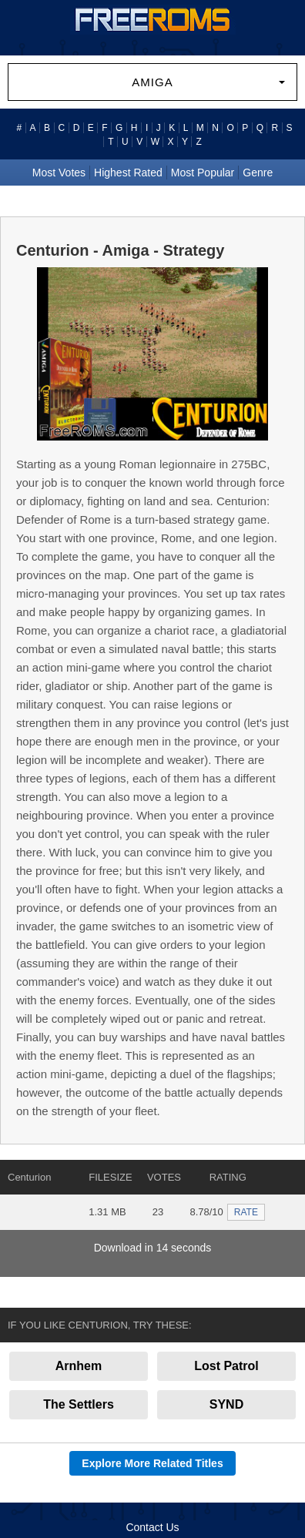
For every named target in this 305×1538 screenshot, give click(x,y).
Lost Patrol (226, 1365)
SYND (226, 1404)
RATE (246, 1212)
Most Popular (202, 172)
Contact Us (152, 1527)
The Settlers (78, 1404)
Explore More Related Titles (152, 1463)
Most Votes (58, 172)
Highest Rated (128, 172)
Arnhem (78, 1365)
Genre (258, 172)
